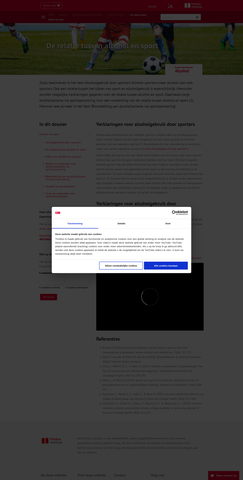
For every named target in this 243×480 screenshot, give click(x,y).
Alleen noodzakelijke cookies (121, 265)
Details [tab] (121, 223)
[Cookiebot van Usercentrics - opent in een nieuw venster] (174, 213)
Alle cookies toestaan (166, 265)
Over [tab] (168, 223)
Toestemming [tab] (75, 223)
